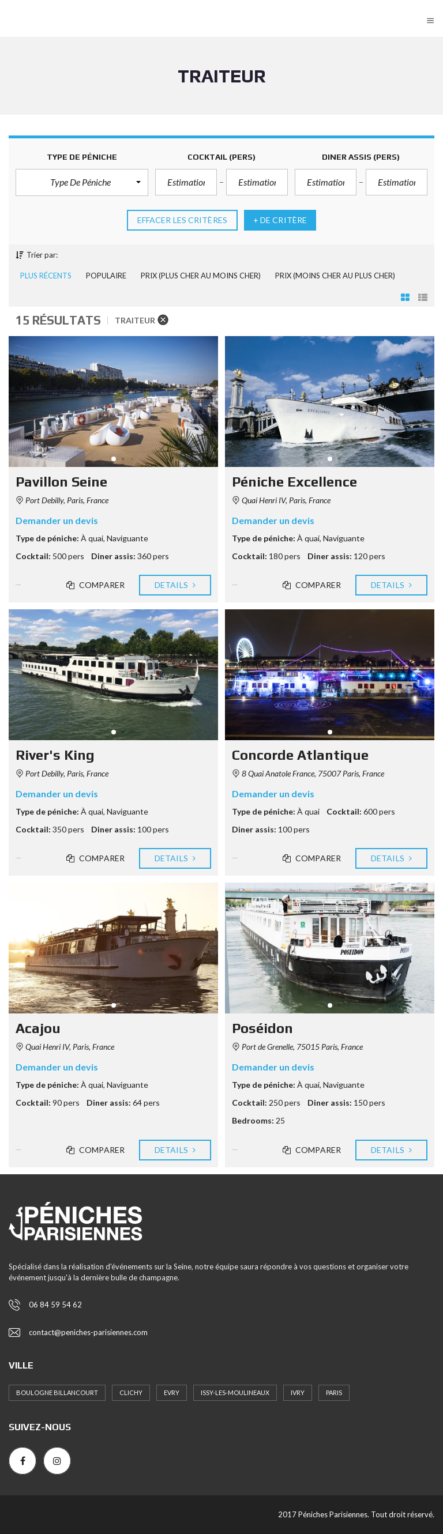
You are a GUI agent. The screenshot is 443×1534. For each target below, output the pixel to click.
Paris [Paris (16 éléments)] (334, 1392)
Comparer (95, 585)
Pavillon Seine (61, 481)
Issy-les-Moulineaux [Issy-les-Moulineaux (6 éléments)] (235, 1392)
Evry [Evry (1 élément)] (171, 1392)
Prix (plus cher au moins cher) (201, 275)
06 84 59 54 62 (55, 1304)
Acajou (38, 1028)
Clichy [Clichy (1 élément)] (130, 1392)
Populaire (106, 275)
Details (175, 585)
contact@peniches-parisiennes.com (88, 1332)
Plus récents (46, 275)
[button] (82, 182)
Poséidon (262, 1028)
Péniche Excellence (294, 481)
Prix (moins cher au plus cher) (335, 275)
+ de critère (280, 220)
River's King (55, 755)
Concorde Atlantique (300, 755)
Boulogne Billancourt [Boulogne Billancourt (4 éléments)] (57, 1392)
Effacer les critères (182, 220)
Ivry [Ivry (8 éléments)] (298, 1392)
